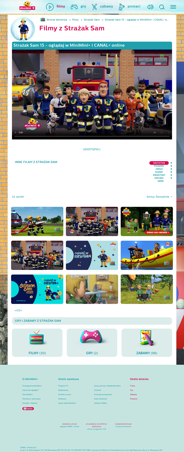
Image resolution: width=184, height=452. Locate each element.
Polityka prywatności (103, 380)
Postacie (133, 384)
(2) (92, 328)
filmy (75, 19)
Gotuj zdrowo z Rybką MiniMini (107, 371)
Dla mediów (27, 380)
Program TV (63, 371)
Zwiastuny (141, 163)
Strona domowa (57, 19)
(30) (37, 328)
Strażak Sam (92, 19)
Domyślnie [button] (163, 182)
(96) (147, 328)
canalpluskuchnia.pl (123, 409)
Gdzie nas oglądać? (30, 376)
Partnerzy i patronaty (31, 384)
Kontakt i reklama (29, 389)
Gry (131, 376)
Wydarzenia (63, 376)
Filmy (132, 371)
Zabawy (133, 380)
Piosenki (100, 163)
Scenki (126, 163)
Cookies (97, 376)
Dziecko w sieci (64, 380)
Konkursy (62, 384)
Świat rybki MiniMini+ (67, 389)
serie (169, 163)
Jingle (113, 163)
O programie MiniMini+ (32, 371)
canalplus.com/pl (69, 409)
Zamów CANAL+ (101, 389)
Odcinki (156, 163)
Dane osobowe (100, 384)
